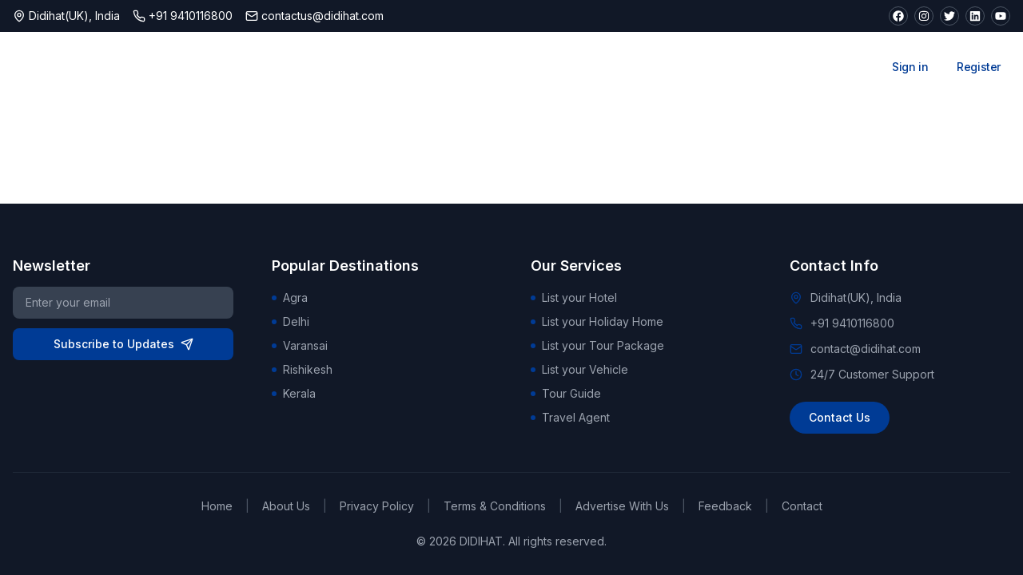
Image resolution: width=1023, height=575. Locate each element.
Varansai (300, 345)
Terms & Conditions (495, 506)
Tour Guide (566, 393)
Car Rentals (750, 67)
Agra (290, 297)
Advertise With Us (622, 506)
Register (979, 66)
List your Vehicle (579, 369)
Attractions (511, 67)
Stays (420, 67)
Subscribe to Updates (123, 344)
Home (217, 506)
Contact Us (839, 417)
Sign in (910, 66)
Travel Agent (570, 417)
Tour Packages (632, 67)
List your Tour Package (597, 345)
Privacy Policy (377, 506)
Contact (802, 506)
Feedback (725, 506)
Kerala (294, 393)
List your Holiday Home (597, 321)
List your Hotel (574, 297)
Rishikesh (302, 369)
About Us (286, 506)
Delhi (290, 321)
